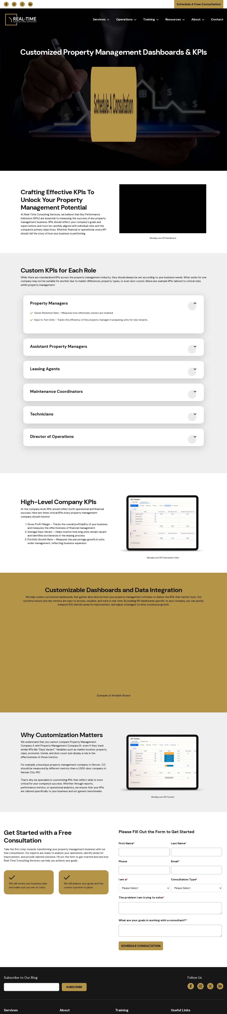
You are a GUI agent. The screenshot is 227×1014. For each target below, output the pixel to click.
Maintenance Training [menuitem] (128, 957)
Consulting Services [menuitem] (16, 957)
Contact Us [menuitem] (178, 964)
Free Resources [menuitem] (180, 957)
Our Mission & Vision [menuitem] (72, 977)
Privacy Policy (59, 1005)
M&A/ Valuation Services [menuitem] (19, 964)
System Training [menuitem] (125, 951)
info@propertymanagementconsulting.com (198, 998)
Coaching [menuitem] (177, 951)
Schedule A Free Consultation (199, 4)
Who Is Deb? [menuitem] (67, 951)
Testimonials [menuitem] (67, 970)
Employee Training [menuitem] (126, 964)
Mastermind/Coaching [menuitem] (17, 970)
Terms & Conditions (83, 1005)
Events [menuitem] (64, 957)
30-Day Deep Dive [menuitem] (15, 951)
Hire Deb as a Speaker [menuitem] (73, 964)
